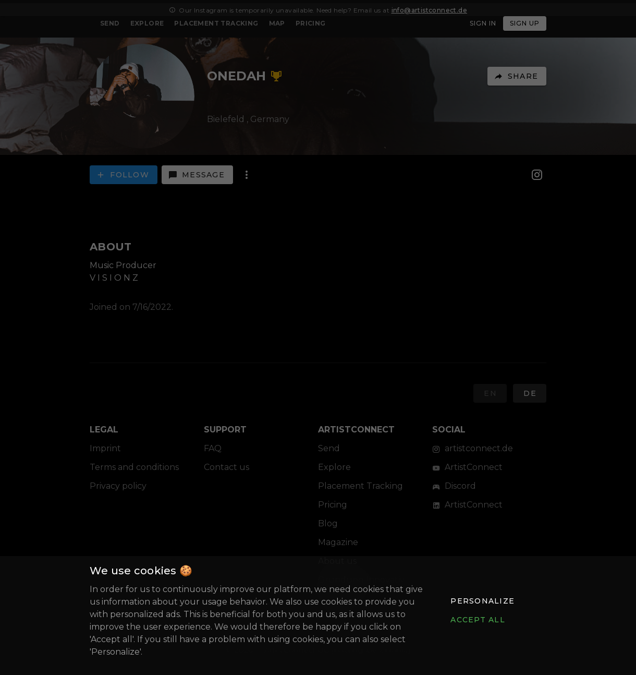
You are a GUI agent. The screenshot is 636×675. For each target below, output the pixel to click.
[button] (482, 601)
